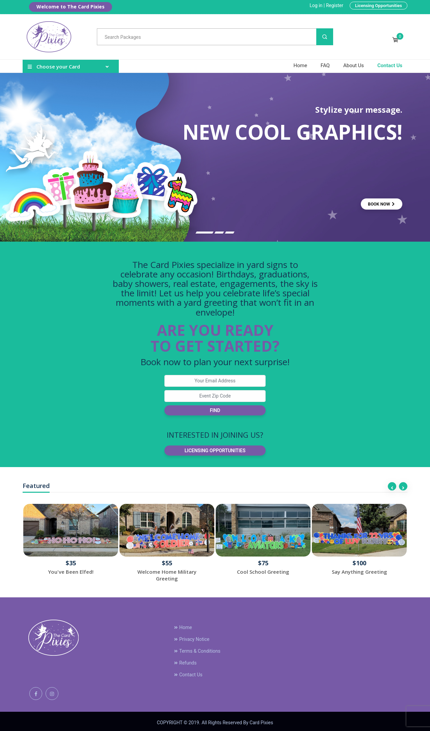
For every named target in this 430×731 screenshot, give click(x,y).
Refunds (185, 660)
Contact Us (389, 65)
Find (215, 410)
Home (300, 65)
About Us (353, 65)
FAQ (325, 65)
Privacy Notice (191, 636)
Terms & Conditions (196, 648)
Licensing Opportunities (378, 5)
